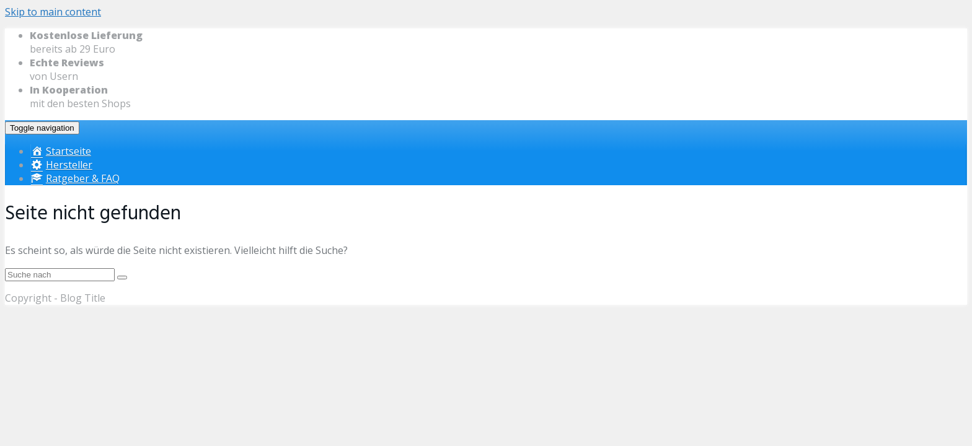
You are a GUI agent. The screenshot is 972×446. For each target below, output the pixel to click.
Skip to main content (53, 12)
